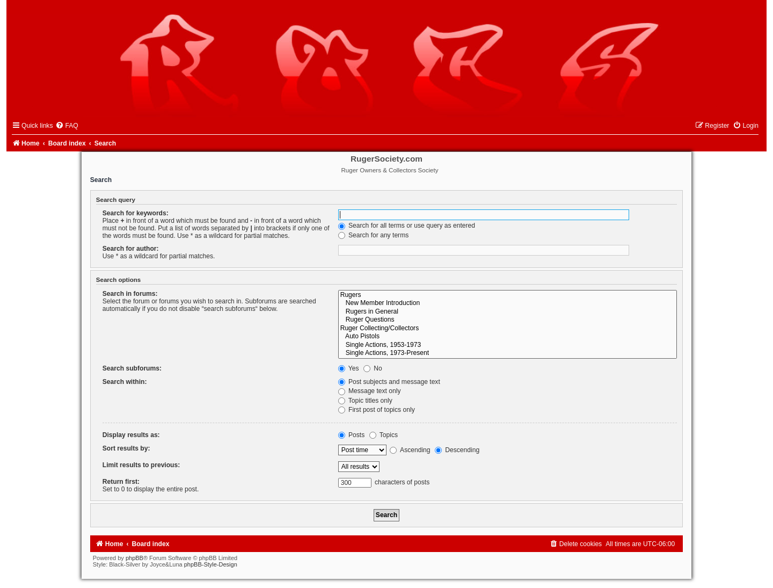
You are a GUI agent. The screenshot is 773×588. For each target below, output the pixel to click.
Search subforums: (132, 368)
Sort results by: (126, 448)
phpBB (134, 558)
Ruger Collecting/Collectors (507, 328)
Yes (348, 368)
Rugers (507, 295)
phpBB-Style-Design (210, 564)
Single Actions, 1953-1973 (507, 345)
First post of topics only (376, 409)
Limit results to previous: (141, 465)
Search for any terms (373, 235)
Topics (383, 435)
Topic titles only (365, 400)
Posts (351, 435)
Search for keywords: (136, 213)
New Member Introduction (507, 303)
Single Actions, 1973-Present (507, 353)
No (372, 368)
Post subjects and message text (389, 382)
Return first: (121, 481)
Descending (457, 450)
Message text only (369, 391)
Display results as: (131, 435)
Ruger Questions (507, 320)
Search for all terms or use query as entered (406, 225)
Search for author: (131, 248)
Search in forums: (130, 293)
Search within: (125, 382)
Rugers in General (507, 312)
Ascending (410, 450)
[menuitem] (66, 125)
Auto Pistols (507, 336)
